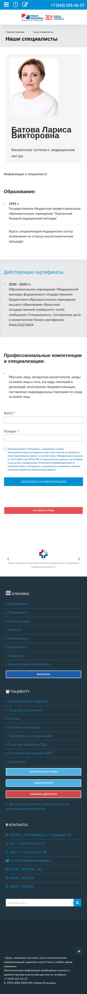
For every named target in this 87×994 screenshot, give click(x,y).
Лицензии (14, 656)
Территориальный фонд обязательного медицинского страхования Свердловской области (43, 558)
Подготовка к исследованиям (29, 736)
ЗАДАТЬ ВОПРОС (43, 782)
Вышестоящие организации (27, 664)
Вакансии (43, 674)
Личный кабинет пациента (27, 701)
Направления (17, 604)
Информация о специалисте (25, 174)
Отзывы (13, 718)
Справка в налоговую (23, 727)
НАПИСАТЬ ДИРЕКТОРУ (43, 794)
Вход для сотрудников (25, 710)
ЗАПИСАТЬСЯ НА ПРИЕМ (43, 771)
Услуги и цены (17, 621)
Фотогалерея (17, 638)
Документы (16, 647)
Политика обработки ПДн (26, 745)
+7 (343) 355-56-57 (67, 5)
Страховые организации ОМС (29, 753)
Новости (13, 630)
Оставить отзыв (43, 510)
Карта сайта (16, 762)
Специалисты (17, 612)
